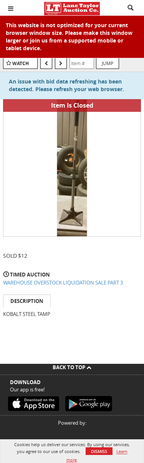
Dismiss (99, 451)
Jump (107, 63)
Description (26, 301)
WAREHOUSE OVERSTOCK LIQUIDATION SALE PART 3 (63, 282)
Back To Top (72, 367)
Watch (20, 63)
